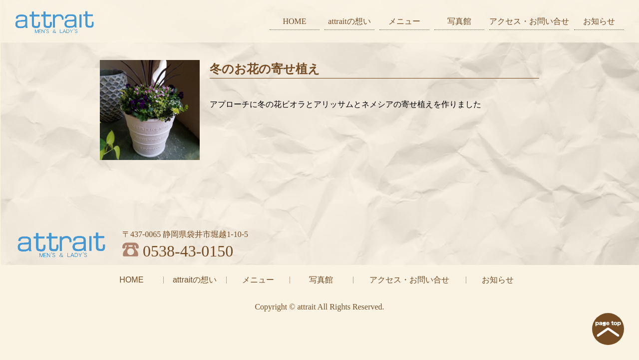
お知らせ (599, 21)
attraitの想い (349, 21)
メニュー (404, 21)
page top (608, 329)
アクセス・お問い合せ (529, 21)
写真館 (459, 21)
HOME (294, 21)
